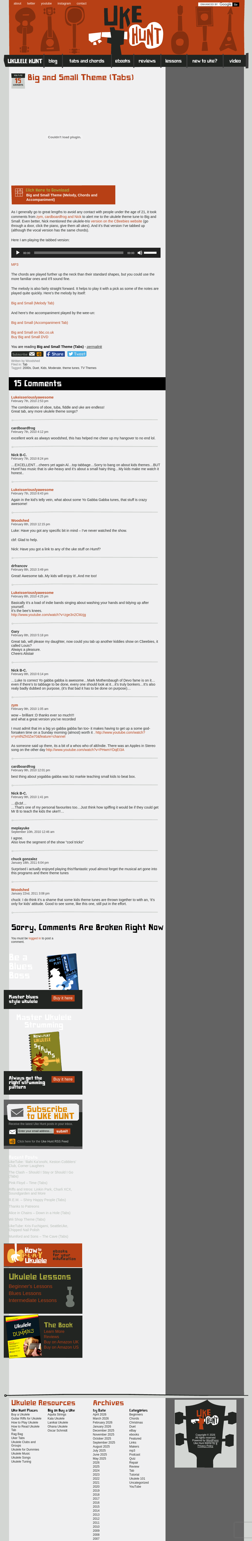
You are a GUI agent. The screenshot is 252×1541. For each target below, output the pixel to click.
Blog (53, 60)
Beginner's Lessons (31, 1286)
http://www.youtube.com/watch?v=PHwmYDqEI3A (85, 750)
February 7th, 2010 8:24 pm (29, 458)
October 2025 (102, 1438)
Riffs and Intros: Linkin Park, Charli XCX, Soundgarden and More (40, 1191)
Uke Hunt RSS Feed (39, 354)
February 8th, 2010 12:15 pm (30, 524)
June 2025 (100, 1454)
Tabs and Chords (87, 60)
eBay (132, 1430)
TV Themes (88, 368)
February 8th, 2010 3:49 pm (29, 569)
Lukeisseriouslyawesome (32, 397)
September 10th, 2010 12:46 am (33, 832)
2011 (96, 1522)
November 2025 (103, 1434)
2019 (96, 1490)
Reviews (147, 60)
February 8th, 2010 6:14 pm (29, 674)
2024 (96, 1470)
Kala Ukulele (56, 1418)
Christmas (136, 1422)
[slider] (78, 252)
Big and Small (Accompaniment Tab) (39, 323)
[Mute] (139, 252)
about (17, 3)
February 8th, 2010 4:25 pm (29, 596)
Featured (135, 1438)
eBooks (123, 60)
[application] (86, 253)
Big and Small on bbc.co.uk (32, 332)
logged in (35, 938)
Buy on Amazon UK (61, 1342)
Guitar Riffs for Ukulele (26, 1418)
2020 (96, 1486)
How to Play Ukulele (24, 1422)
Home (24, 60)
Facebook (55, 354)
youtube (46, 3)
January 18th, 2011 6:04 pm (30, 862)
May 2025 (99, 1458)
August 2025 (101, 1446)
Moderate (54, 368)
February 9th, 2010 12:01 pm (30, 770)
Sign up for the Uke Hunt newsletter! (23, 354)
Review (134, 1466)
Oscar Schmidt (58, 1430)
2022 (96, 1478)
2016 (96, 1502)
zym (14, 705)
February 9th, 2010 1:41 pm (29, 797)
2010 (96, 1526)
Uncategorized (139, 1482)
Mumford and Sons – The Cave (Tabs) (38, 1236)
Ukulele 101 (137, 1478)
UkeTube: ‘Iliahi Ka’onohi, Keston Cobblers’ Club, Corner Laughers (42, 1164)
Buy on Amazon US (61, 1347)
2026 (96, 1462)
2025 (96, 1466)
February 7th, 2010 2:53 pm (29, 401)
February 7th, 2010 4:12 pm (29, 432)
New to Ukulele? (205, 60)
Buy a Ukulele (20, 1414)
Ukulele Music (20, 1453)
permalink (94, 347)
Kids (43, 368)
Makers (134, 1446)
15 (18, 81)
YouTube (135, 1486)
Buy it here (63, 998)
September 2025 (104, 1442)
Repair (133, 1462)
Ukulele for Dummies (25, 1449)
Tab (25, 364)
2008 (96, 1534)
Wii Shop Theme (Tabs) (27, 1219)
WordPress (212, 1440)
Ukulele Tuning (21, 1461)
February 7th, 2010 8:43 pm (29, 493)
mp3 (132, 1450)
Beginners (136, 1414)
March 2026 (101, 1418)
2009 (96, 1530)
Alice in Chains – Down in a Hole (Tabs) (40, 1213)
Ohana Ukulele (58, 1426)
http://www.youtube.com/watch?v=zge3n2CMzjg (48, 615)
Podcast (134, 1454)
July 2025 (99, 1450)
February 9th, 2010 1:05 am (29, 709)
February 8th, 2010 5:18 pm (29, 635)
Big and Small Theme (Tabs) (81, 78)
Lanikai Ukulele (58, 1422)
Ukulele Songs (21, 1457)
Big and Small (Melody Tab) (32, 303)
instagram (64, 3)
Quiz (132, 1458)
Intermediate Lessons (33, 1300)
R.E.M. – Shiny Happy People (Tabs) (37, 1200)
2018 (96, 1494)
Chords (134, 1418)
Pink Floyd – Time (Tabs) (28, 1183)
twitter (31, 3)
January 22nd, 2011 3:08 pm (30, 893)
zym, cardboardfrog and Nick (58, 217)
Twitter (76, 354)
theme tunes (71, 368)
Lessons (174, 60)
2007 (96, 1538)
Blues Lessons (25, 1293)
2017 (96, 1498)
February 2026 (103, 1422)
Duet (36, 368)
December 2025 (103, 1430)
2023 (96, 1474)
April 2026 (100, 1414)
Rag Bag (17, 1434)
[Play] (17, 252)
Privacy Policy (205, 1446)
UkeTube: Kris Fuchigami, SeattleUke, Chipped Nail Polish (38, 1228)
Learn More (54, 1331)
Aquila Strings (57, 1414)
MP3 (15, 265)
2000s (27, 368)
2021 (96, 1482)
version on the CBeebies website (116, 221)
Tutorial (134, 1474)
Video (235, 60)
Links (132, 1442)
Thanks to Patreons (24, 1206)
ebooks (134, 1434)
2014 (96, 1510)
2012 (96, 1518)
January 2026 (102, 1426)
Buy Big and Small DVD (29, 337)
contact (81, 3)
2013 (96, 1514)
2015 (96, 1506)
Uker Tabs (18, 1438)
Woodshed (20, 521)
